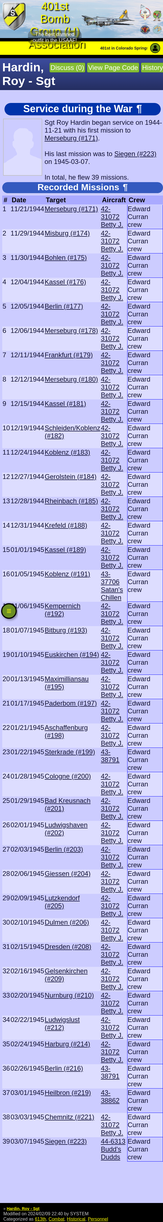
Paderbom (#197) (71, 703)
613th (40, 1218)
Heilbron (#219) (68, 1092)
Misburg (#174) (67, 233)
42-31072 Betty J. (112, 216)
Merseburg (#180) (71, 379)
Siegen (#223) (135, 154)
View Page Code (113, 67)
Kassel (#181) (65, 403)
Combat (56, 1218)
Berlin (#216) (64, 1068)
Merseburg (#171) (71, 138)
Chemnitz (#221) (69, 1117)
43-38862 (110, 1096)
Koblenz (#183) (67, 452)
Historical (76, 1218)
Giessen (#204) (68, 873)
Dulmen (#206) (67, 922)
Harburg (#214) (67, 1044)
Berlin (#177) (64, 306)
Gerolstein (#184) (70, 476)
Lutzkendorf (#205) (62, 902)
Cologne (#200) (68, 776)
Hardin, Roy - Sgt (23, 1208)
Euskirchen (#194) (72, 654)
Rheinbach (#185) (71, 501)
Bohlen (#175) (66, 257)
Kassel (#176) (65, 282)
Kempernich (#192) (63, 609)
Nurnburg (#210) (69, 995)
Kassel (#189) (65, 549)
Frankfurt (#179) (69, 355)
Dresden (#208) (68, 946)
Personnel (98, 1218)
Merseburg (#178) (71, 330)
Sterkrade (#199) (70, 752)
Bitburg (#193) (66, 630)
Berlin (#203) (64, 849)
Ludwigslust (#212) (62, 1023)
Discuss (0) (67, 67)
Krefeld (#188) (66, 525)
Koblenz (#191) (67, 574)
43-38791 (110, 755)
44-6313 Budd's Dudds (113, 1149)
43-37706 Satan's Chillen (112, 585)
